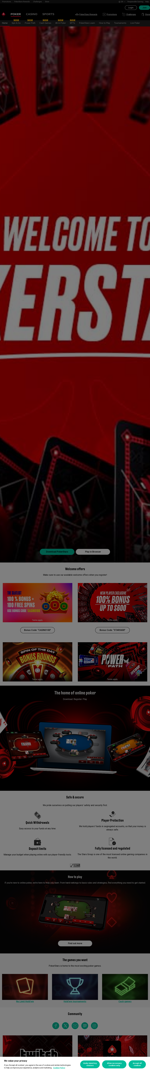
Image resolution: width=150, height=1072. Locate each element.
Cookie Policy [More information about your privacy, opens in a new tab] (59, 1068)
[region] (75, 1064)
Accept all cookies (137, 1064)
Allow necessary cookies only (114, 1064)
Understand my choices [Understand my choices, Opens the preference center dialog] (90, 1064)
